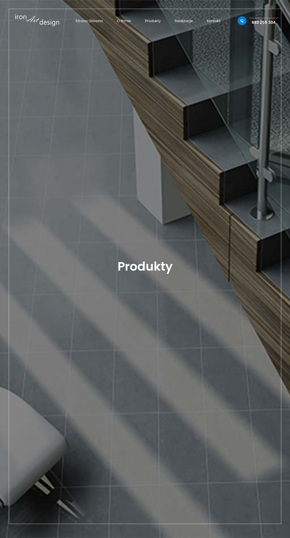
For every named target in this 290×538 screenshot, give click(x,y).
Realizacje (184, 20)
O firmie (124, 20)
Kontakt (214, 20)
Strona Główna (89, 20)
